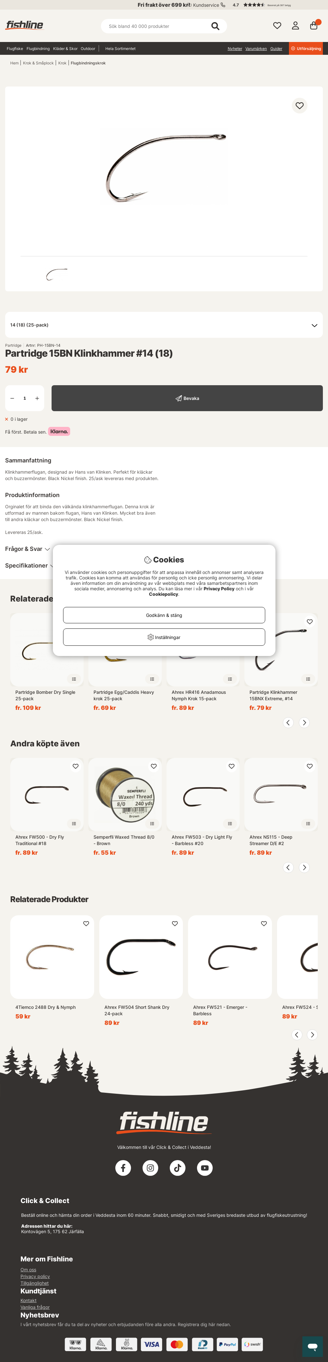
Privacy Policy (219, 588)
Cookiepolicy (163, 594)
